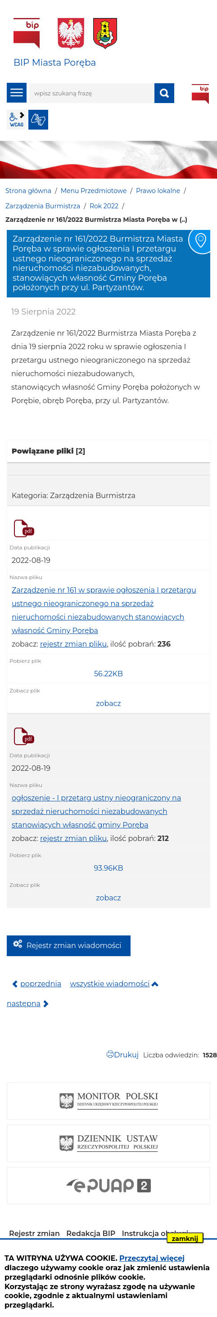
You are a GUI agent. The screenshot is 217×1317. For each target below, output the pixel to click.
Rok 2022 (104, 206)
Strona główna (28, 191)
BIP (200, 94)
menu (17, 93)
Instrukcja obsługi (155, 1233)
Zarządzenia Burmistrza (42, 206)
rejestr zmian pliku (73, 644)
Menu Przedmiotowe (94, 191)
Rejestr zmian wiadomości (74, 945)
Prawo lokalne (158, 191)
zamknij (185, 1239)
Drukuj (126, 1055)
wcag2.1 (17, 120)
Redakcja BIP (90, 1233)
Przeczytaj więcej (152, 1258)
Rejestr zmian (34, 1233)
